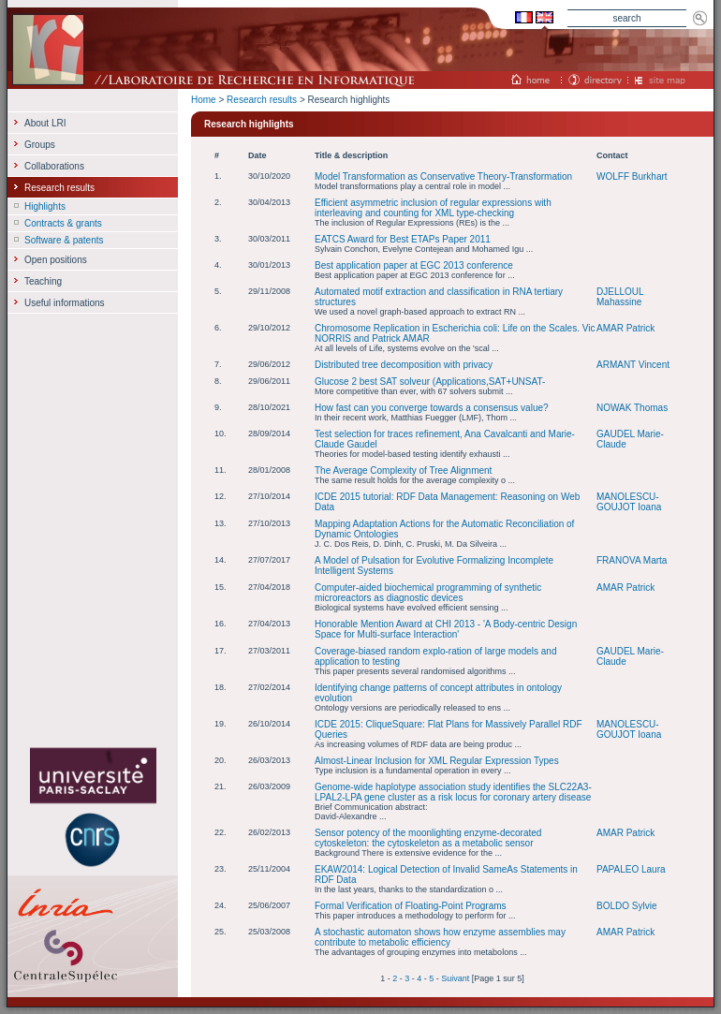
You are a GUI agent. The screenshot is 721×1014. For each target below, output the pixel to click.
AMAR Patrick (625, 328)
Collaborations (54, 166)
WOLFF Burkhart (632, 176)
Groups (39, 145)
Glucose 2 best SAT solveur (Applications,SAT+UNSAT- (430, 381)
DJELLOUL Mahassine (619, 297)
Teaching (43, 281)
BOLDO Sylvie (626, 906)
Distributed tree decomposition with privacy (404, 365)
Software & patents (64, 240)
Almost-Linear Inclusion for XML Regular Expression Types (437, 761)
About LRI (45, 123)
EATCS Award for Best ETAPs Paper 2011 (403, 239)
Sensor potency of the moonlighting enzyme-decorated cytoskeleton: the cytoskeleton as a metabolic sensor (428, 838)
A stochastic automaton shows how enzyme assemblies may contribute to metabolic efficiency (440, 937)
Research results (262, 100)
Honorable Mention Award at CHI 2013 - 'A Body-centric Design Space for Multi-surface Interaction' (446, 629)
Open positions (55, 260)
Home (203, 100)
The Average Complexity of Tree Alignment (403, 470)
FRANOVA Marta (631, 560)
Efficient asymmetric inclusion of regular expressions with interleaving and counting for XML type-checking (433, 208)
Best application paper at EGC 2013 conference (414, 265)
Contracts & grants (63, 223)
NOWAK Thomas (632, 408)
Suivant (455, 978)
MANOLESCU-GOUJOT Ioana (628, 502)
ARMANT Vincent (633, 365)
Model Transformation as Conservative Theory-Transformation (443, 176)
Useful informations (64, 303)
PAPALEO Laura (631, 869)
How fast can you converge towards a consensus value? (432, 408)
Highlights (45, 206)
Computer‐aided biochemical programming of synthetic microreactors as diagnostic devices (428, 592)
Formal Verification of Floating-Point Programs (411, 906)
